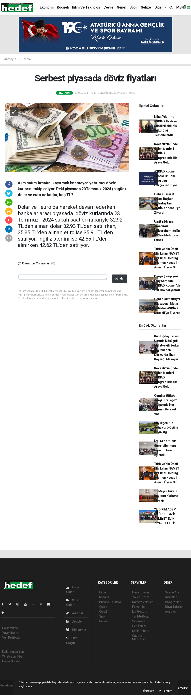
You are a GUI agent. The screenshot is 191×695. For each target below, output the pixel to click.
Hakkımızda (10, 628)
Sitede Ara (172, 592)
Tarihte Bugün (141, 616)
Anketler (171, 597)
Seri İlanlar (139, 626)
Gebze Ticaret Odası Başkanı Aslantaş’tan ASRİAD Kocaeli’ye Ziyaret (167, 203)
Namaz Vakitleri (142, 602)
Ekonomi (46, 7)
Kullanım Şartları (13, 651)
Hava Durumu (141, 592)
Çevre (108, 7)
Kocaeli (62, 7)
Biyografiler (173, 602)
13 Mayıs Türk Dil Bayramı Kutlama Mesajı (166, 495)
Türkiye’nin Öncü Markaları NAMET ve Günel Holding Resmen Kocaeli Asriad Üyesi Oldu (166, 258)
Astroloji (170, 611)
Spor (133, 7)
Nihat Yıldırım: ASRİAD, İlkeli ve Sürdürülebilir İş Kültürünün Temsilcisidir (165, 126)
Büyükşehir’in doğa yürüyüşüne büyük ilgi (166, 427)
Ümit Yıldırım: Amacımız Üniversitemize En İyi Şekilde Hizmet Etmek (167, 231)
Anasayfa (10, 59)
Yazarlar (74, 613)
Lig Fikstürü (139, 611)
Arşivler (74, 621)
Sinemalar (139, 621)
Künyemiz (76, 630)
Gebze (146, 7)
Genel (121, 7)
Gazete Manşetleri (139, 637)
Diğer (159, 7)
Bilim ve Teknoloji (86, 7)
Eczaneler (139, 607)
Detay (148, 690)
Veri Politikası (11, 637)
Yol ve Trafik (140, 597)
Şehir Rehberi (141, 631)
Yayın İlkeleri (10, 633)
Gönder (120, 278)
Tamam (165, 690)
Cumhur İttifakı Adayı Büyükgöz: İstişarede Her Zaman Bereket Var (166, 405)
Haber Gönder (11, 661)
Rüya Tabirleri (174, 607)
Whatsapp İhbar (12, 656)
